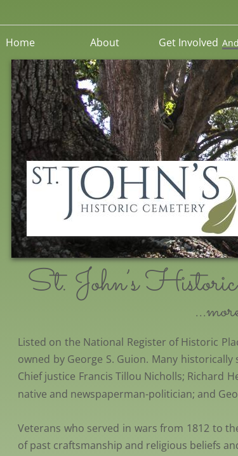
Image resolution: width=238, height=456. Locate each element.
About (104, 42)
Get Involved (188, 42)
